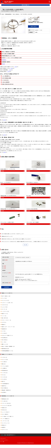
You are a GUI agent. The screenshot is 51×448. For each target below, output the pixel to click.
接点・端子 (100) (5, 318)
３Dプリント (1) (4, 429)
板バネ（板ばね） (16, 14)
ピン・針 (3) (4, 342)
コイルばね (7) (4, 333)
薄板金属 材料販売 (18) (6, 390)
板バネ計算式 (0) (5, 388)
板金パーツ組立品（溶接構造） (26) (8, 346)
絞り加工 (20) (4, 410)
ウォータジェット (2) (5, 423)
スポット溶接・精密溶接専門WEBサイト (8, 435)
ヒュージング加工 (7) (5, 412)
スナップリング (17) (5, 300)
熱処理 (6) (3, 427)
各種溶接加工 (4, 59)
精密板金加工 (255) (5, 399)
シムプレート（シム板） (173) (7, 302)
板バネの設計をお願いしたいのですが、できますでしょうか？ (13, 233)
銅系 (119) (3, 364)
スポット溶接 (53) (5, 414)
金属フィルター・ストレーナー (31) (8, 327)
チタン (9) (3, 375)
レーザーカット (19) (5, 421)
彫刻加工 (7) (4, 425)
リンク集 (2, 441)
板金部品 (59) (4, 329)
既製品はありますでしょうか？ (7, 236)
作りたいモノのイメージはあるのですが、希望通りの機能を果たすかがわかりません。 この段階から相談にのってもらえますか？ (25, 241)
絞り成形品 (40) (4, 338)
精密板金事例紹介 (8, 14)
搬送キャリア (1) (5, 313)
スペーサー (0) (4, 309)
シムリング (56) (4, 307)
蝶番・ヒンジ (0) (5, 344)
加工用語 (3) (4, 392)
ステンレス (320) (5, 359)
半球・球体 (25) (4, 340)
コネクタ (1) (4, 322)
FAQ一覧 (25, 244)
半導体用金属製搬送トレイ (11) (7, 351)
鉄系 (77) (3, 381)
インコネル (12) (4, 373)
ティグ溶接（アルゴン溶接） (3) (7, 416)
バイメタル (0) (4, 377)
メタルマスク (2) (5, 305)
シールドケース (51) (5, 311)
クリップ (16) (4, 298)
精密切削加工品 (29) (5, 348)
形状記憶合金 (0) (5, 370)
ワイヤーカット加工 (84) (6, 403)
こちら (15, 66)
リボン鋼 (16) (4, 362)
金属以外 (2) (4, 386)
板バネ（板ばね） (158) (6, 296)
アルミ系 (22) (4, 379)
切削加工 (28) (4, 408)
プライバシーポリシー (4, 440)
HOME (2, 14)
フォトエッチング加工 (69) (6, 405)
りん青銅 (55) (4, 368)
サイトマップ (3, 438)
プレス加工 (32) (4, 401)
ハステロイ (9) (4, 357)
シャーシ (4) (4, 316)
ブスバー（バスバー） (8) (6, 320)
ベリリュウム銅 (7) (5, 366)
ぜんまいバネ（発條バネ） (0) (7, 335)
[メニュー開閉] (49, 1)
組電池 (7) (3, 324)
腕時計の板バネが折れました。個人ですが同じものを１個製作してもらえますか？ (16, 239)
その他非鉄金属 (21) (5, 383)
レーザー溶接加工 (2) (5, 418)
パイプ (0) (3, 331)
